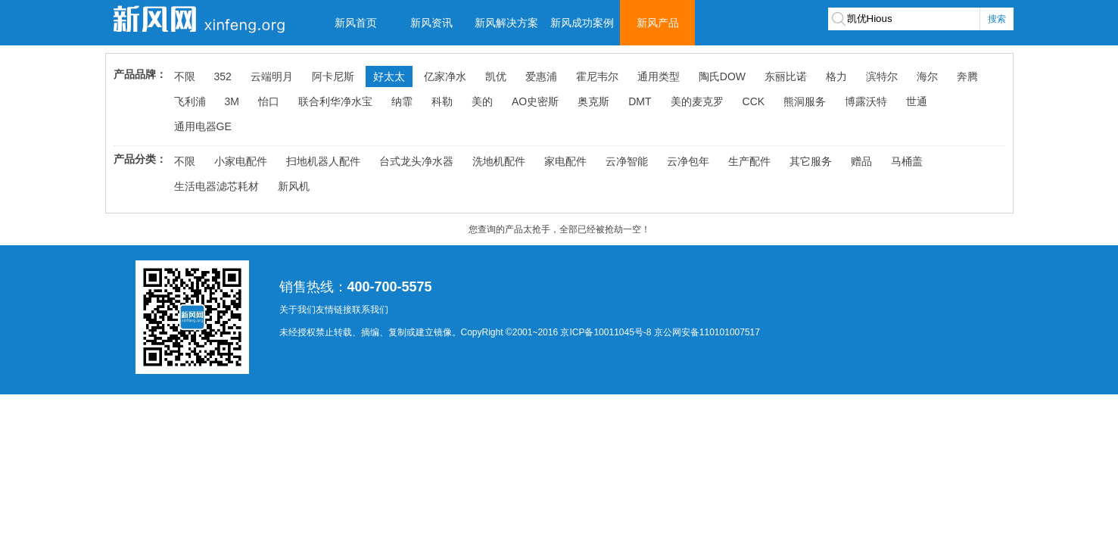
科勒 (442, 101)
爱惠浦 (541, 76)
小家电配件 (240, 161)
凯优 (495, 76)
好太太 (389, 76)
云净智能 (627, 161)
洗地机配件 (498, 161)
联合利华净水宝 (335, 101)
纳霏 (402, 101)
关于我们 (297, 309)
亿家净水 (445, 76)
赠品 (861, 161)
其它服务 (810, 161)
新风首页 (356, 23)
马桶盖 (907, 161)
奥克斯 (593, 101)
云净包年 (688, 161)
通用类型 (658, 76)
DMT (639, 101)
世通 (916, 101)
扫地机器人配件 (323, 161)
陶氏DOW (722, 76)
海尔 (927, 76)
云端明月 (272, 76)
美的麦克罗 (697, 101)
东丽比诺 (786, 76)
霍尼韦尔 (597, 76)
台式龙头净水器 (416, 161)
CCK (754, 101)
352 (223, 76)
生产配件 (749, 161)
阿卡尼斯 (333, 76)
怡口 (268, 101)
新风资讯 (431, 23)
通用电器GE (203, 126)
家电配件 (565, 161)
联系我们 (370, 309)
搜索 (997, 19)
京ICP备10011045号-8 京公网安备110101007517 (659, 332)
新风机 (294, 186)
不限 (184, 76)
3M (232, 101)
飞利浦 (190, 101)
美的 (482, 101)
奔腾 (967, 76)
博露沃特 (866, 101)
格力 (836, 76)
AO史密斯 (535, 101)
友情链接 (334, 309)
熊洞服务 (804, 101)
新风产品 (658, 23)
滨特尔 (882, 76)
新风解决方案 (506, 23)
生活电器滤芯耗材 (216, 186)
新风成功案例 (582, 23)
